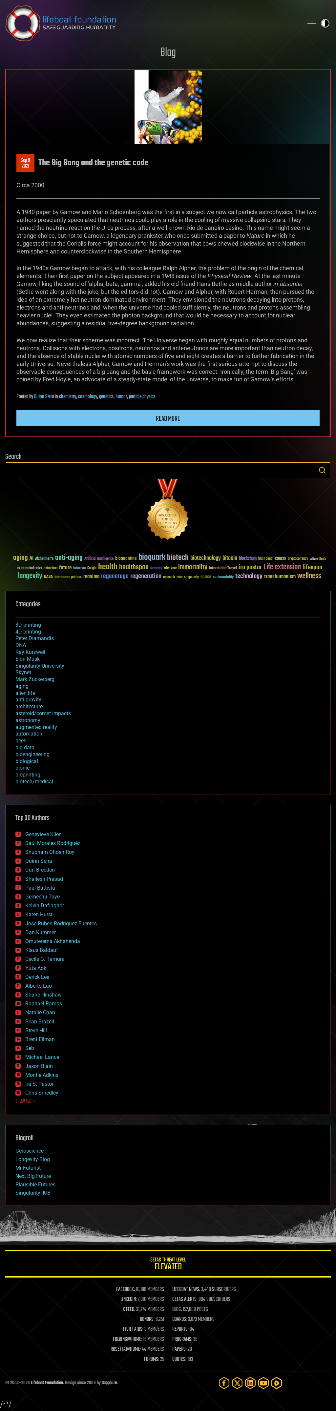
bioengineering (32, 754)
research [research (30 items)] (169, 577)
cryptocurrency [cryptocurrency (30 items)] (298, 559)
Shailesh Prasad (44, 879)
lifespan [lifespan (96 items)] (312, 567)
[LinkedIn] (250, 1383)
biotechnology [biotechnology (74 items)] (205, 558)
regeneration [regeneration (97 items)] (145, 576)
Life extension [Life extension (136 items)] (282, 567)
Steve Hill (36, 1030)
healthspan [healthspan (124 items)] (134, 567)
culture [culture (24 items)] (314, 559)
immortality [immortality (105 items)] (192, 567)
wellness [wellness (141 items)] (309, 576)
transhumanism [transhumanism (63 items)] (280, 577)
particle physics (142, 397)
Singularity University (39, 666)
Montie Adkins (41, 1075)
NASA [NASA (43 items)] (48, 577)
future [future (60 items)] (65, 568)
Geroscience (29, 1151)
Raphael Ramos (43, 1003)
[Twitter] (237, 1383)
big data (24, 747)
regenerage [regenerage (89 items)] (115, 576)
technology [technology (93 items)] (248, 576)
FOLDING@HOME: (127, 1339)
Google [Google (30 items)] (91, 568)
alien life (25, 693)
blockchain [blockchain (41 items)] (248, 558)
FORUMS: (151, 1359)
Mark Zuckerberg (34, 679)
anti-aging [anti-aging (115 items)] (69, 558)
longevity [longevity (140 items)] (30, 576)
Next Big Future (33, 1176)
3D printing (28, 625)
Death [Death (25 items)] (322, 559)
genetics (106, 397)
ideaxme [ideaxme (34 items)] (170, 568)
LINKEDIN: (128, 1299)
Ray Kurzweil (30, 652)
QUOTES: (179, 1359)
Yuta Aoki (36, 968)
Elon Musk (27, 659)
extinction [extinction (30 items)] (50, 568)
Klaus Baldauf (41, 950)
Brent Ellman (40, 1039)
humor (121, 397)
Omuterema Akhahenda (52, 941)
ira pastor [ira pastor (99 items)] (250, 567)
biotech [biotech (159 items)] (178, 557)
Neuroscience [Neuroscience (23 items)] (62, 577)
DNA (20, 645)
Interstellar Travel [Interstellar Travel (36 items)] (223, 568)
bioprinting (27, 775)
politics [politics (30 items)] (76, 577)
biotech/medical (34, 781)
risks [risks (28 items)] (179, 577)
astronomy (27, 720)
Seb (29, 1048)
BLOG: (177, 1309)
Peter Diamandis (34, 638)
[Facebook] (224, 1383)
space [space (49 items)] (205, 576)
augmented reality (36, 727)
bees (20, 740)
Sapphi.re (109, 1383)
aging (22, 686)
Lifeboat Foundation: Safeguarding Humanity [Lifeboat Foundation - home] (151, 23)
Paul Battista (40, 888)
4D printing (28, 632)
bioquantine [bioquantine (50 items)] (126, 558)
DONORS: (147, 1319)
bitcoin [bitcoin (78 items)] (229, 558)
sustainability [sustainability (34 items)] (223, 577)
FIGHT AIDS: (133, 1329)
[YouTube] (263, 1383)
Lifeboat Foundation (47, 1383)
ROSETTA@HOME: (126, 1349)
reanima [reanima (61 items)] (91, 577)
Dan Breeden (40, 870)
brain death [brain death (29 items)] (265, 559)
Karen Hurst (38, 914)
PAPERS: (179, 1349)
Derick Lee (37, 977)
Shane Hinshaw (43, 995)
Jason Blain (39, 1066)
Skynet (23, 672)
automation (28, 734)
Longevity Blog (32, 1159)
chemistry (67, 397)
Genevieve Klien (43, 834)
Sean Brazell (39, 1021)
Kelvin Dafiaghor (44, 905)
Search (322, 470)
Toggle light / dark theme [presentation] (325, 23)
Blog (168, 53)
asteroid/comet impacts (43, 713)
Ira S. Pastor (39, 1084)
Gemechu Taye (42, 897)
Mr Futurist (28, 1168)
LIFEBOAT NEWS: (186, 1289)
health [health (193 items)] (107, 567)
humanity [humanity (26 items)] (156, 569)
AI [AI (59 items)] (31, 558)
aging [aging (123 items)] (20, 558)
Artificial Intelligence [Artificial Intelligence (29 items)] (99, 559)
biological (26, 761)
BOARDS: (179, 1319)
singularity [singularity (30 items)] (191, 577)
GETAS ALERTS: (185, 1299)
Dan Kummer (40, 932)
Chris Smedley (41, 1093)
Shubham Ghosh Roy (49, 852)
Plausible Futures (35, 1184)
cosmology (87, 397)
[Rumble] (276, 1383)
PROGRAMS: (182, 1339)
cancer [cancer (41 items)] (280, 558)
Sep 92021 (25, 163)
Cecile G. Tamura (45, 959)
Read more (168, 418)
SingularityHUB (33, 1193)
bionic (22, 768)
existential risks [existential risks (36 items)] (29, 568)
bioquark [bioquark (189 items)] (151, 557)
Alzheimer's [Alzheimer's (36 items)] (44, 558)
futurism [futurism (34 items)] (79, 568)
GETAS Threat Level (168, 1265)
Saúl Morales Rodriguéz (52, 843)
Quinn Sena (44, 397)
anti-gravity (28, 699)
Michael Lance (42, 1057)
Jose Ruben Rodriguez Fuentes (61, 923)
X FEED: (129, 1309)
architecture (29, 706)
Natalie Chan (40, 1012)
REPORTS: (180, 1329)
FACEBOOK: (125, 1289)
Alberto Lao (38, 986)
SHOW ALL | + (25, 1101)
